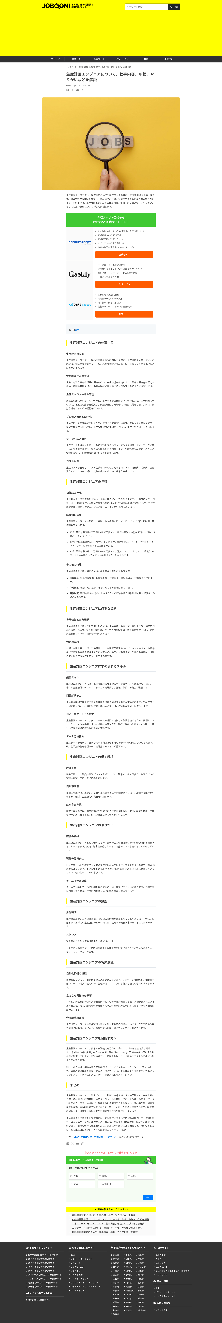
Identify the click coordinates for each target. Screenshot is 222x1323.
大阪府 (129, 1287)
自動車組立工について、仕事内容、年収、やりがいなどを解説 (103, 1215)
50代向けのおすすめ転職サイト (42, 1271)
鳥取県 (141, 1294)
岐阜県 (141, 1275)
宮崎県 (129, 1310)
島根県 (116, 1298)
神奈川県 (142, 1267)
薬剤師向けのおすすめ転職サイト (43, 1287)
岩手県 (116, 1259)
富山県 (141, 1279)
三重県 (116, 1279)
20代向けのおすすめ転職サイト (42, 1259)
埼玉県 (129, 1267)
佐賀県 (116, 1306)
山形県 (129, 1259)
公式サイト (124, 254)
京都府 (116, 1287)
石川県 (116, 1283)
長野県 (141, 1271)
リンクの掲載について (165, 1296)
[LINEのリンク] (67, 1143)
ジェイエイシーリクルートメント (85, 1287)
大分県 (141, 1306)
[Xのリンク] (72, 1143)
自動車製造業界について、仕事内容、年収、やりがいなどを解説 (105, 1232)
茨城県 (141, 1263)
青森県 (129, 1255)
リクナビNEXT (77, 1267)
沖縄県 (116, 1314)
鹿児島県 (142, 1310)
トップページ (53, 59)
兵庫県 (141, 1287)
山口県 (129, 1294)
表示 (77, 330)
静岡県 (129, 1275)
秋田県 (141, 1255)
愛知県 (116, 1275)
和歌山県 (130, 1290)
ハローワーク (161, 1275)
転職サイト (99, 59)
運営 (158, 1288)
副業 (145, 59)
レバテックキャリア (79, 1279)
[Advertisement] (111, 34)
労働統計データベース (105, 1137)
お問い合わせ (161, 1310)
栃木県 (129, 1263)
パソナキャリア (78, 1290)
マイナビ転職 (77, 1275)
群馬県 (116, 1267)
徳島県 (141, 1298)
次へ (148, 1197)
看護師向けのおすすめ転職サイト (43, 1283)
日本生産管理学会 (83, 1137)
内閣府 (159, 1259)
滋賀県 (141, 1283)
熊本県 (116, 1310)
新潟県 (129, 1279)
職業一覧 (76, 59)
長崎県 (129, 1306)
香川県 (129, 1298)
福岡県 (141, 1302)
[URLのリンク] (82, 1143)
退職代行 (168, 59)
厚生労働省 (161, 1255)
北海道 (116, 1255)
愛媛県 (116, 1302)
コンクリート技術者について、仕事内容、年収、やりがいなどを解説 (107, 1228)
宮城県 (141, 1259)
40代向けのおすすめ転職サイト (42, 1267)
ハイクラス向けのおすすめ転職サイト (45, 1275)
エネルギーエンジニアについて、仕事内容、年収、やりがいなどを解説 (108, 1223)
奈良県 (116, 1290)
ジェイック (76, 1271)
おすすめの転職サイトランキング (43, 1255)
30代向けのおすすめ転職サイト (42, 1263)
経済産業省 (161, 1263)
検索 (174, 8)
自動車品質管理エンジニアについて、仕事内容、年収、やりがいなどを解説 (110, 1219)
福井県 (129, 1283)
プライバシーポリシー (165, 1292)
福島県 (116, 1263)
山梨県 (129, 1271)
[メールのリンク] (77, 1143)
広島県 (116, 1294)
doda (73, 1255)
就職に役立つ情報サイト (39, 1300)
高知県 (129, 1302)
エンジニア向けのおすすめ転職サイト (45, 1279)
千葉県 (116, 1271)
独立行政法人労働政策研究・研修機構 (172, 1271)
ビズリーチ (76, 1263)
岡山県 (141, 1290)
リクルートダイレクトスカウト (84, 1283)
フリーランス (122, 59)
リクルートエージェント (81, 1259)
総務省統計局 (161, 1267)
